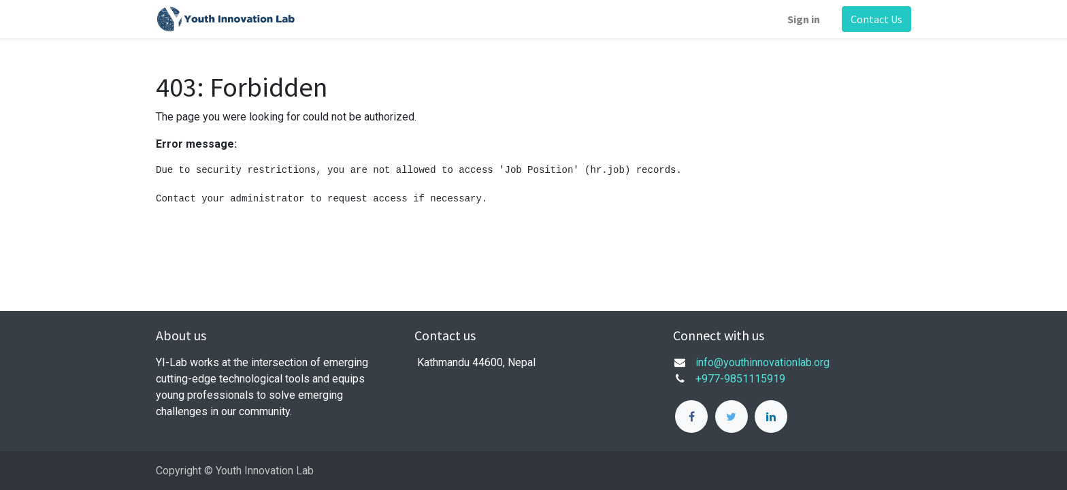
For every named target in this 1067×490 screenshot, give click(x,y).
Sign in (803, 19)
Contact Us (876, 19)
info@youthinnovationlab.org (762, 362)
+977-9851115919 (740, 378)
